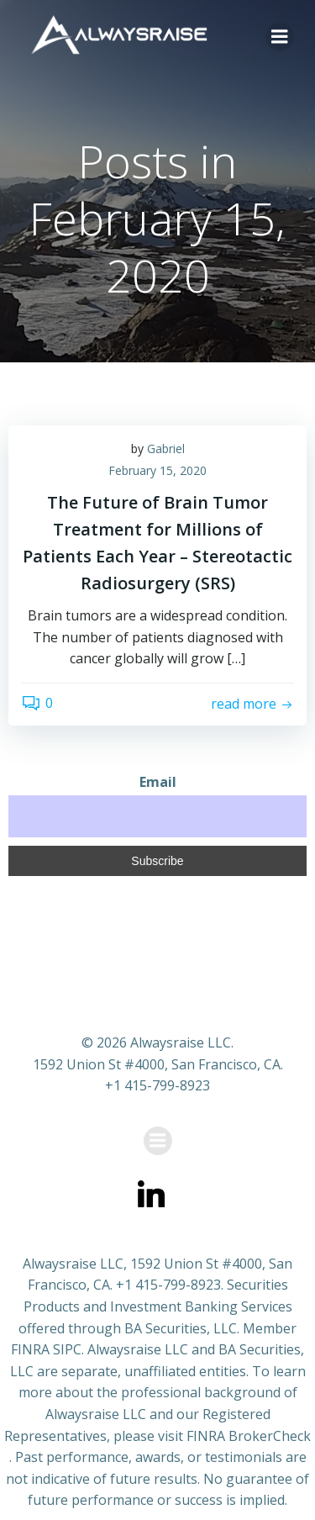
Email (157, 782)
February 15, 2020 (157, 470)
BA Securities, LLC (180, 1328)
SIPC (67, 1349)
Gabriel (166, 449)
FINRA (30, 1349)
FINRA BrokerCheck (248, 1436)
